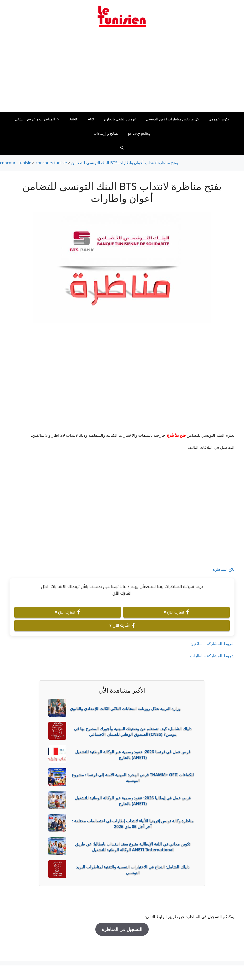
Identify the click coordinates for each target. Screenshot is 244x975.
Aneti (74, 119)
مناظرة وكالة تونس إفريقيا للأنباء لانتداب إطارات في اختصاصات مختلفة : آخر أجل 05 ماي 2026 (132, 823)
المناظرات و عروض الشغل (40, 119)
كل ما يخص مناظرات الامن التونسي (172, 119)
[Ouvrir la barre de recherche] (122, 147)
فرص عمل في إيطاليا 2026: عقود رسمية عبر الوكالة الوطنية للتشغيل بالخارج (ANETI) (133, 800)
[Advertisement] (122, 72)
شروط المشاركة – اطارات (212, 655)
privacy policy (139, 133)
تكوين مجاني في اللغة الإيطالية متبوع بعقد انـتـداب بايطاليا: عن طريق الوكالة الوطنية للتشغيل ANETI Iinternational (133, 846)
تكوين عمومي (218, 119)
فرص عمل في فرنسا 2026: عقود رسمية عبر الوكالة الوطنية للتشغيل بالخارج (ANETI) (132, 754)
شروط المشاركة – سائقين (212, 643)
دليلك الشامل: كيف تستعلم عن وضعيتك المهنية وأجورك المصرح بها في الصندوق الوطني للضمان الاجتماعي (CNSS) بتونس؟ (133, 731)
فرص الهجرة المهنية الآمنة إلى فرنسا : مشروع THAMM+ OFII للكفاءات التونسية (132, 777)
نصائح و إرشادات (105, 133)
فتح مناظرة (176, 435)
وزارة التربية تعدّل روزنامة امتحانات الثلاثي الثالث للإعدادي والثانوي (125, 708)
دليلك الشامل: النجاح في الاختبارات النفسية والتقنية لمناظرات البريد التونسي (132, 869)
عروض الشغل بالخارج (120, 119)
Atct (91, 119)
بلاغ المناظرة (223, 569)
